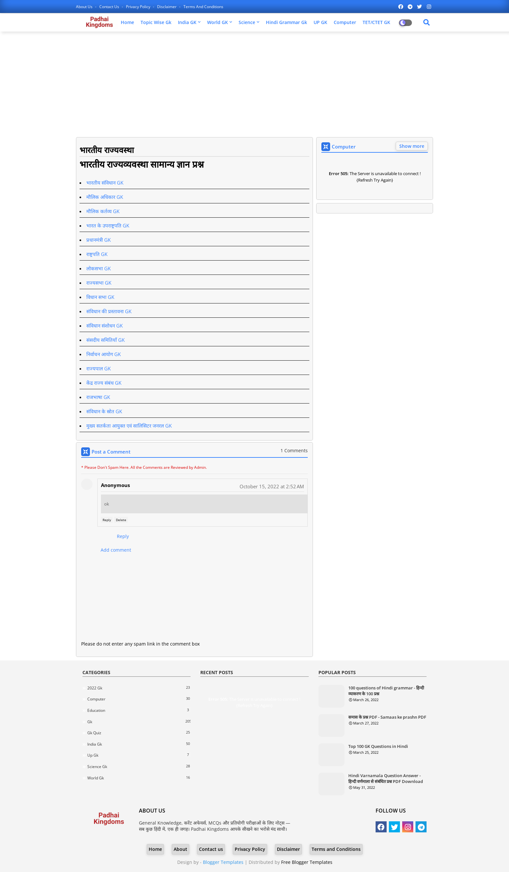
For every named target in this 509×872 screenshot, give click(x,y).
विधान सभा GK (100, 297)
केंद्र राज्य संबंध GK (103, 382)
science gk (139, 766)
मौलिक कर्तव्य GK (102, 211)
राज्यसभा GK (98, 282)
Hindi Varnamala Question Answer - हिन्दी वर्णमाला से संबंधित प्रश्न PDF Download (385, 778)
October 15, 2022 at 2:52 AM (272, 486)
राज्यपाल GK (98, 368)
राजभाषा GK (98, 397)
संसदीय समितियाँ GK (105, 340)
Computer (345, 22)
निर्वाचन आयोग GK (103, 354)
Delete (121, 520)
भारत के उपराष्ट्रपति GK (107, 225)
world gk (139, 778)
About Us (84, 6)
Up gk (139, 755)
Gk (139, 722)
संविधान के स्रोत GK (104, 411)
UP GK (320, 22)
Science (247, 22)
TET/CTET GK (376, 22)
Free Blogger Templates (306, 862)
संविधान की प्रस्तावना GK (108, 311)
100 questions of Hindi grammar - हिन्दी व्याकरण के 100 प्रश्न (386, 691)
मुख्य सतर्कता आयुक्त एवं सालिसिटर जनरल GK (129, 425)
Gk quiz (139, 733)
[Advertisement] (254, 83)
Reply (107, 520)
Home (127, 22)
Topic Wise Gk (156, 22)
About (180, 849)
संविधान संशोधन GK (104, 325)
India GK (187, 22)
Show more (411, 146)
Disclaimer (167, 6)
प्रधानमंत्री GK (98, 240)
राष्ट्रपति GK (96, 254)
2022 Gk (139, 688)
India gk (139, 744)
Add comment (116, 550)
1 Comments (294, 450)
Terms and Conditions (203, 6)
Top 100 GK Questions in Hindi (378, 746)
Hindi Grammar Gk (286, 22)
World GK (217, 22)
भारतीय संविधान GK (104, 182)
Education (139, 710)
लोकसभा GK (98, 268)
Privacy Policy (138, 6)
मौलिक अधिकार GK (104, 197)
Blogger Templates (223, 862)
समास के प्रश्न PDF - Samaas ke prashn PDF (387, 717)
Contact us (109, 6)
